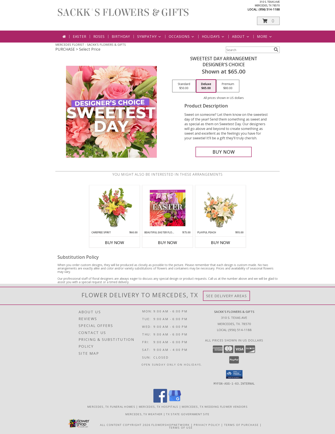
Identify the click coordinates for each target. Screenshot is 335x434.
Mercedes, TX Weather (143, 414)
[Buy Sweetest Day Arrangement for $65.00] (223, 152)
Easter (79, 36)
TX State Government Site (187, 414)
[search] (276, 49)
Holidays (213, 36)
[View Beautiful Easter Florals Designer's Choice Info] (167, 208)
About (241, 36)
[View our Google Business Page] (175, 401)
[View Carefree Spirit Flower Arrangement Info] (114, 208)
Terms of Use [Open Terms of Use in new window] (181, 427)
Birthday (121, 36)
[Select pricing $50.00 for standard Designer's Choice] (183, 86)
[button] (268, 21)
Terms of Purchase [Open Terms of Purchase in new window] (241, 425)
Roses (99, 36)
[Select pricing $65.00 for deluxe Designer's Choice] (206, 86)
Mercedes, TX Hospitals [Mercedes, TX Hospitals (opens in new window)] (158, 406)
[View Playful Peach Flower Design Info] (220, 208)
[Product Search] (249, 50)
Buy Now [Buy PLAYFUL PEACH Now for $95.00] (220, 242)
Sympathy (149, 36)
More (265, 36)
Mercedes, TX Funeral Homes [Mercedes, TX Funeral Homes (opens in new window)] (111, 406)
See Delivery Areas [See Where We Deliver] (226, 295)
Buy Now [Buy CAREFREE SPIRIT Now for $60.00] (114, 242)
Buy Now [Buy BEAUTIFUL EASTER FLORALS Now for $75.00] (167, 242)
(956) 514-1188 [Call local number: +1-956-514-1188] (269, 9)
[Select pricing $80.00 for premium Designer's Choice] (228, 86)
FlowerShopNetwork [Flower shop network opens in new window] (170, 425)
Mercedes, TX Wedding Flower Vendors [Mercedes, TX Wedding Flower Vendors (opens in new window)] (215, 406)
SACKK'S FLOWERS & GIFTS (123, 12)
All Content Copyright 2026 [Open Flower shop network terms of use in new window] (125, 425)
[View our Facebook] (160, 401)
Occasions (182, 36)
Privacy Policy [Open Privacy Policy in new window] (207, 425)
